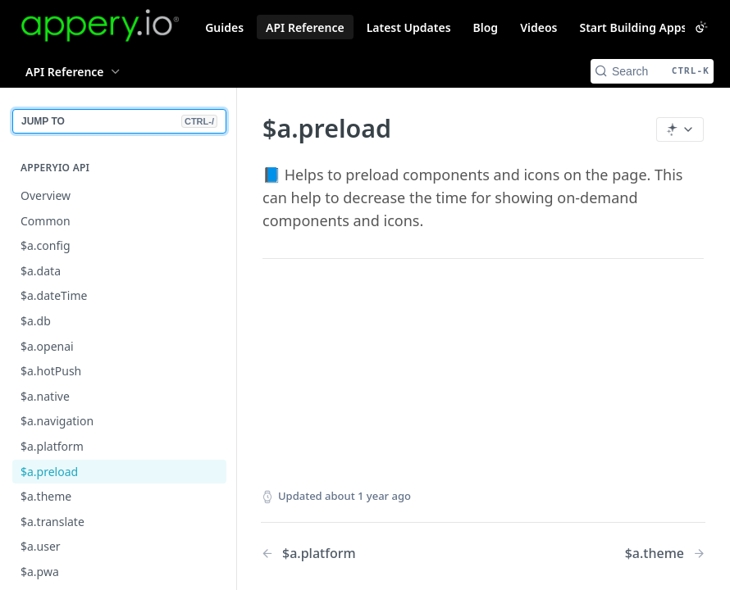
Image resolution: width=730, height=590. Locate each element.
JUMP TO (119, 121)
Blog (486, 27)
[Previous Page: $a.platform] (356, 553)
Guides (224, 27)
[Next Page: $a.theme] (665, 553)
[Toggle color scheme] (701, 27)
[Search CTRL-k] (652, 71)
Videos (538, 27)
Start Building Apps (633, 27)
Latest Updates (409, 27)
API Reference (305, 27)
